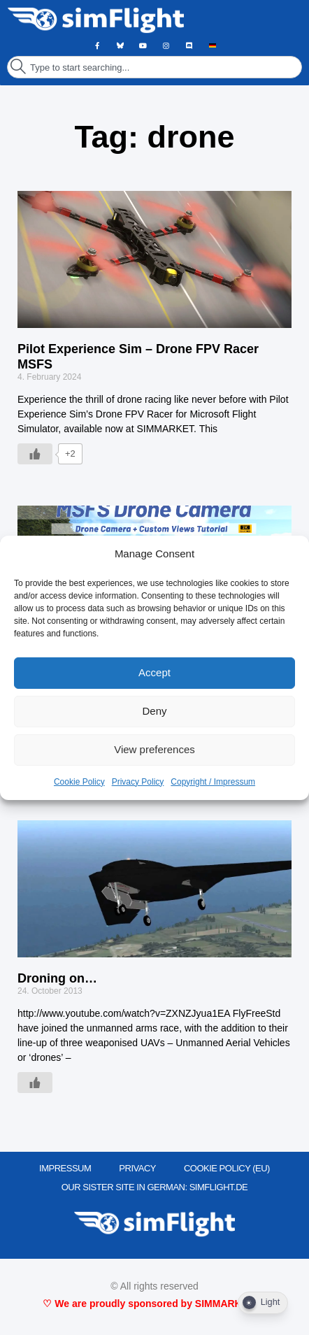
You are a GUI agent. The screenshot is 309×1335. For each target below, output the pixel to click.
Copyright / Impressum (213, 782)
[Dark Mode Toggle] (263, 1303)
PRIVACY (137, 1168)
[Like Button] (34, 453)
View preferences (154, 749)
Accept (154, 672)
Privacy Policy (138, 782)
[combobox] (154, 67)
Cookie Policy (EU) (227, 1168)
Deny (154, 711)
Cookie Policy (79, 782)
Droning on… (57, 978)
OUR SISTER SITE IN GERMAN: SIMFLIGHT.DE (155, 1187)
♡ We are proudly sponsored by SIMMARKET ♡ (154, 1303)
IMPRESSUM (65, 1168)
